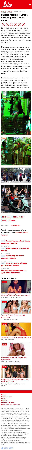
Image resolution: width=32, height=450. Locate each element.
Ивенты (3, 399)
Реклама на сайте (6, 397)
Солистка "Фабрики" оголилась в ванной (15, 295)
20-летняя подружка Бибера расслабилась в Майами (14, 264)
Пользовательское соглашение (10, 405)
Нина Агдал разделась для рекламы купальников (14, 358)
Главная (3, 11)
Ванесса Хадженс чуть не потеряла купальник (12, 257)
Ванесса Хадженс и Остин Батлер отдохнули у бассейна (15, 242)
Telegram (4, 235)
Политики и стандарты (8, 402)
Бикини (10, 11)
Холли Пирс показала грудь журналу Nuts (16, 337)
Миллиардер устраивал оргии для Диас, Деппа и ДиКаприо (13, 271)
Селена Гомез (18, 217)
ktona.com (15, 225)
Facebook (18, 232)
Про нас (3, 395)
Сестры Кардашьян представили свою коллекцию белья (14, 380)
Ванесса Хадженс (9, 220)
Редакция (4, 400)
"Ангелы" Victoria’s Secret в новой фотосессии (13, 316)
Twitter (25, 232)
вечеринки (6, 217)
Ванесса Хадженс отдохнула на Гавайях (15, 249)
